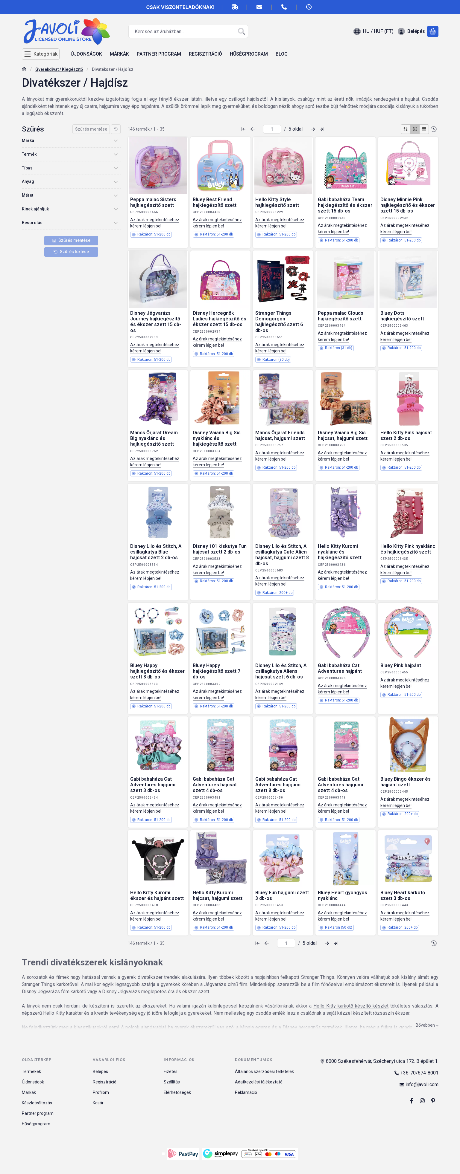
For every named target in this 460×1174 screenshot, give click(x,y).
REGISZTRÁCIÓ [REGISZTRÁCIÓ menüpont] (205, 54)
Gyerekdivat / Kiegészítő (59, 69)
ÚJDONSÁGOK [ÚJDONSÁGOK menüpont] (86, 54)
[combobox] (188, 31)
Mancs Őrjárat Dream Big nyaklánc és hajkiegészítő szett (154, 438)
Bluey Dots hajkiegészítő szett (402, 316)
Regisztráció (104, 1082)
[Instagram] (422, 1100)
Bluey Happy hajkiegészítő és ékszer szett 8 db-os (157, 671)
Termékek (31, 1071)
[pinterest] (433, 1100)
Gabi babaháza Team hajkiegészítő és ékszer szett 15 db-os (345, 205)
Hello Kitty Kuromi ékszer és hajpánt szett (157, 895)
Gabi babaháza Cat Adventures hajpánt (340, 668)
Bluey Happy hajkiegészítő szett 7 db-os (216, 671)
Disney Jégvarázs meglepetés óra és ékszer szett (155, 991)
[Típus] (116, 168)
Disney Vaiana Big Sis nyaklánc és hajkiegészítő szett (217, 438)
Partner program (38, 1113)
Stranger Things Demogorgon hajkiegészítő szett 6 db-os (279, 321)
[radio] (405, 129)
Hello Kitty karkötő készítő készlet (350, 1006)
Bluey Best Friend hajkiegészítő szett (214, 202)
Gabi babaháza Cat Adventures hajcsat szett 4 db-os (215, 784)
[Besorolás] (116, 222)
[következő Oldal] (312, 129)
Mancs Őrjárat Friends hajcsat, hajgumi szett (280, 435)
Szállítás (172, 1082)
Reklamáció (246, 1092)
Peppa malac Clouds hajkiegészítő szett (340, 316)
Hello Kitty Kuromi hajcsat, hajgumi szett (217, 895)
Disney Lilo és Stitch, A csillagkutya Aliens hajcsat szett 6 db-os (281, 671)
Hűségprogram (36, 1123)
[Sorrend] (433, 129)
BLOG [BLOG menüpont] (282, 54)
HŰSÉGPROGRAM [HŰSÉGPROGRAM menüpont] (249, 54)
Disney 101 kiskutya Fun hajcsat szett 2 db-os (220, 549)
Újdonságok (33, 1082)
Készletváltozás (37, 1102)
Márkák (29, 1092)
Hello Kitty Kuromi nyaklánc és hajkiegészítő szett (340, 551)
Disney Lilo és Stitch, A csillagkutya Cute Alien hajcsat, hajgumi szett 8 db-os (282, 554)
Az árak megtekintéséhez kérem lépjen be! (154, 222)
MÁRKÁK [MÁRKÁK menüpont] (119, 54)
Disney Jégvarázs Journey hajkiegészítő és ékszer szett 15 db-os (155, 321)
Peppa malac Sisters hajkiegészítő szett (153, 202)
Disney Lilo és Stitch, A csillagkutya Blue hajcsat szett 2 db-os (156, 551)
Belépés (100, 1071)
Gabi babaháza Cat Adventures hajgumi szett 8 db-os (277, 784)
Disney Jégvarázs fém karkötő (54, 991)
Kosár (98, 1102)
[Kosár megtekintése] (432, 31)
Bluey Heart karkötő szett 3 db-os (402, 895)
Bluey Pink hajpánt (400, 665)
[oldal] (272, 129)
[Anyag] (116, 182)
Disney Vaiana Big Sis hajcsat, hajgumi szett (343, 435)
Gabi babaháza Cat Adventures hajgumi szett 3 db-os (152, 784)
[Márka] (116, 140)
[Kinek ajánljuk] (116, 209)
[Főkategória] (24, 70)
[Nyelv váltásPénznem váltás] (373, 31)
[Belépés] (411, 31)
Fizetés (170, 1071)
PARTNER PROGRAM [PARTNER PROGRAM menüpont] (159, 54)
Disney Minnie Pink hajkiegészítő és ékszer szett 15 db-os (407, 205)
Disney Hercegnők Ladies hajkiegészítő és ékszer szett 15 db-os (219, 318)
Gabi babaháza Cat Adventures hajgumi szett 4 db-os (340, 784)
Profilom (101, 1092)
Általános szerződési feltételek (264, 1071)
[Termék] (116, 154)
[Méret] (116, 195)
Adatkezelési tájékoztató (259, 1082)
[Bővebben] (425, 1025)
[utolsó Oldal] (322, 129)
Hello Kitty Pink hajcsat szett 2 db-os (406, 435)
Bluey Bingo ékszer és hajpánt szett (405, 782)
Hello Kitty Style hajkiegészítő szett (277, 202)
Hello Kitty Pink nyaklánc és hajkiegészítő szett (407, 549)
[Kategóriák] (41, 54)
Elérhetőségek (177, 1092)
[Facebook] (411, 1100)
